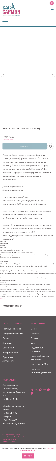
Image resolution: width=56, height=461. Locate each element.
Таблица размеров (8, 139)
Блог (32, 343)
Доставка (7, 343)
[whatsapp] (48, 389)
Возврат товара (10, 352)
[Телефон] (32, 389)
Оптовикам (8, 347)
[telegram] (44, 389)
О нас (33, 328)
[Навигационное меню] (52, 9)
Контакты (35, 333)
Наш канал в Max (39, 364)
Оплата (6, 338)
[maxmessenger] (40, 389)
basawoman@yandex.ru (13, 423)
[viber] (32, 393)
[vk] (36, 389)
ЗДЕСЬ (2, 298)
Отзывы (34, 338)
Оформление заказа (12, 333)
